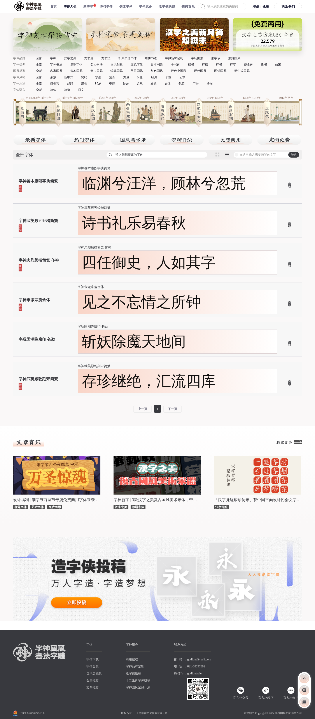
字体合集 (92, 666)
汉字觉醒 (221, 507)
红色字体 (137, 64)
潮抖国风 (234, 58)
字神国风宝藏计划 (138, 687)
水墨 (98, 77)
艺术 (182, 77)
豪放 (53, 77)
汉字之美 (70, 58)
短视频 (54, 83)
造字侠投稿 (133, 673)
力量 (126, 77)
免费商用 (55, 507)
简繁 (67, 90)
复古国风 (96, 71)
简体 (53, 90)
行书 (219, 64)
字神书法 (56, 64)
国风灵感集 (94, 673)
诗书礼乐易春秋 (134, 223)
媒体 (167, 83)
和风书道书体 (127, 58)
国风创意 (116, 64)
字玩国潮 (197, 58)
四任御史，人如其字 (149, 262)
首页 (53, 6)
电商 (112, 83)
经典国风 (116, 71)
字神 (53, 58)
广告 (195, 83)
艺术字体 (38, 507)
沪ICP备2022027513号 (32, 713)
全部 (39, 58)
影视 (84, 83)
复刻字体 (76, 64)
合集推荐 (92, 680)
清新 (112, 77)
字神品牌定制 (174, 58)
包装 (181, 83)
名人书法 (96, 64)
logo (126, 83)
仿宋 (278, 64)
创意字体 (125, 6)
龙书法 (105, 58)
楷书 (191, 64)
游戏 (139, 83)
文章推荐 (92, 687)
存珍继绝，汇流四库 (149, 381)
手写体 (175, 64)
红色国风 (157, 71)
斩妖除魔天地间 (134, 341)
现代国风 (200, 71)
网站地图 (249, 713)
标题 (153, 83)
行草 (233, 64)
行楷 (205, 64)
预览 (293, 154)
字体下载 (92, 659)
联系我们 (288, 6)
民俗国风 (220, 71)
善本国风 (76, 71)
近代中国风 (178, 71)
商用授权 (289, 181)
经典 (154, 77)
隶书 (264, 64)
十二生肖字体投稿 (138, 680)
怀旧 (140, 77)
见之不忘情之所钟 (141, 302)
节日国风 (137, 71)
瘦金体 (248, 64)
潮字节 (88, 6)
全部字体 (24, 154)
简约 (84, 77)
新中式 (68, 77)
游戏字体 (106, 6)
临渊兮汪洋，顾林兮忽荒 (163, 183)
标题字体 (20, 507)
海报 (209, 83)
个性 (168, 77)
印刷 (98, 83)
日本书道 (157, 64)
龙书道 (88, 58)
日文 (81, 90)
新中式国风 (242, 71)
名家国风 (56, 71)
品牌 (70, 83)
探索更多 (289, 442)
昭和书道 (151, 58)
